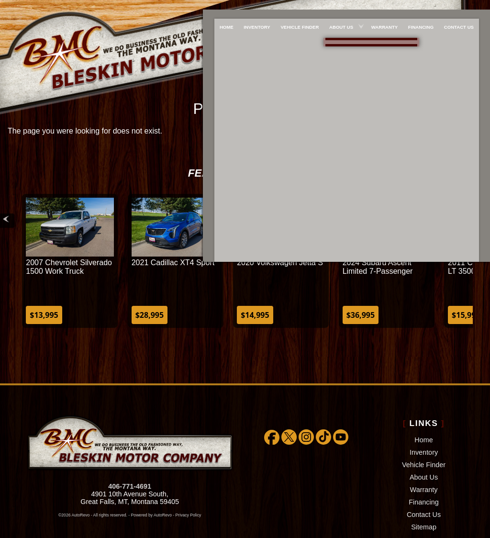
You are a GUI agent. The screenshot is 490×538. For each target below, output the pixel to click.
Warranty (424, 465)
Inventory (424, 428)
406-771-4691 (129, 462)
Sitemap (423, 502)
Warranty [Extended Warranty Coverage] (386, 8)
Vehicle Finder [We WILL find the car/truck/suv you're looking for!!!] (297, 8)
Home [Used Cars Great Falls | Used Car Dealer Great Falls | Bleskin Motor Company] (220, 8)
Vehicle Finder (423, 440)
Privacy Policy (188, 490)
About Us (424, 453)
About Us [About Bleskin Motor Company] (341, 8)
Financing (423, 478)
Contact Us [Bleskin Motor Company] (465, 8)
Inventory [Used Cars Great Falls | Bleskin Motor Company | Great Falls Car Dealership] (253, 8)
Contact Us (424, 490)
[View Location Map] (375, 59)
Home (423, 415)
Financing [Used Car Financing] (425, 8)
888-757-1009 (373, 44)
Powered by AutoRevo (151, 490)
